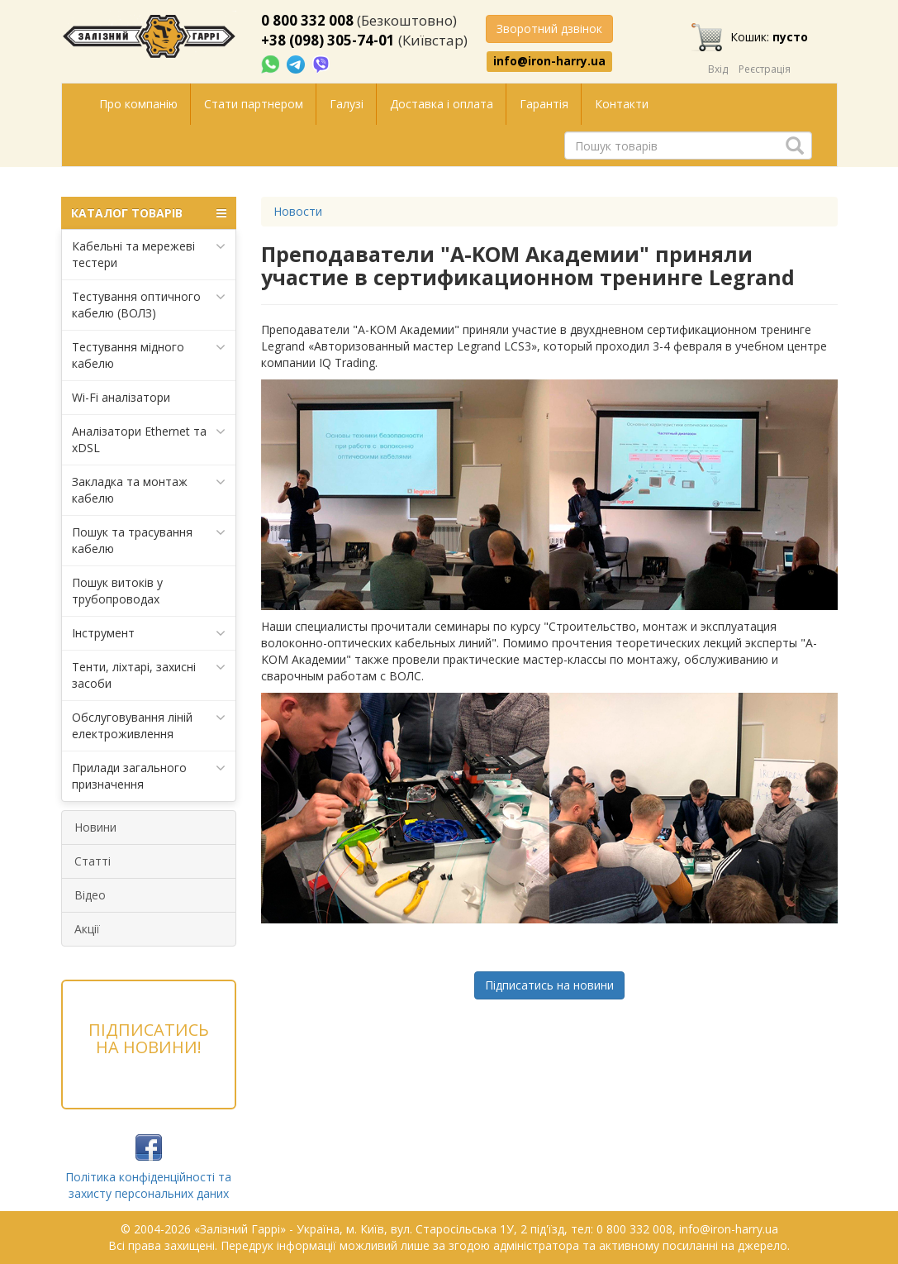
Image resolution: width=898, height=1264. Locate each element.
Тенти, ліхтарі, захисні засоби (149, 675)
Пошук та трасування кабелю (149, 540)
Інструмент (149, 633)
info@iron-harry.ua (549, 61)
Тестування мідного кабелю (149, 355)
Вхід (718, 69)
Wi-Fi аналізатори (121, 397)
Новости (297, 211)
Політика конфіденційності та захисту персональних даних (148, 1185)
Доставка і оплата (441, 104)
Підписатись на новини (549, 985)
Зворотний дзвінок (549, 28)
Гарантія (544, 104)
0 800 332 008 (307, 20)
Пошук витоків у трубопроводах (117, 591)
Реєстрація (765, 69)
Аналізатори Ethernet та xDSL (149, 439)
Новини (95, 827)
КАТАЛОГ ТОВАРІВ (149, 213)
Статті (92, 861)
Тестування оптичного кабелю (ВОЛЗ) (149, 305)
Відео (90, 895)
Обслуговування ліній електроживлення (149, 725)
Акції (87, 929)
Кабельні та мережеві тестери (149, 254)
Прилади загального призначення (149, 776)
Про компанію (138, 104)
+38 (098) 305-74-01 (328, 40)
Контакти (622, 104)
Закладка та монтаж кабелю (149, 490)
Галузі (346, 104)
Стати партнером (253, 104)
